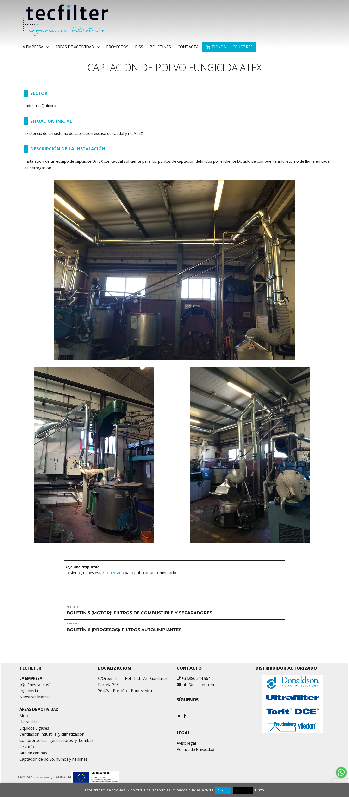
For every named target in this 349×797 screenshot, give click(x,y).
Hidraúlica (28, 722)
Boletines (160, 47)
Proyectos (117, 47)
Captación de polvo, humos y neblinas (53, 759)
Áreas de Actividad (74, 47)
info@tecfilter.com (197, 684)
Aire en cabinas (33, 753)
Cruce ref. (243, 47)
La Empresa (31, 47)
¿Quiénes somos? (35, 684)
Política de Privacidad (195, 749)
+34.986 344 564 (195, 678)
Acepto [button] (223, 790)
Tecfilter (24, 777)
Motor (25, 715)
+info (259, 790)
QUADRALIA (60, 777)
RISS (139, 47)
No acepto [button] (243, 790)
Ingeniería (28, 690)
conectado (114, 572)
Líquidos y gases (34, 728)
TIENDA (219, 47)
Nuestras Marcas (34, 697)
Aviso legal (186, 743)
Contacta (188, 47)
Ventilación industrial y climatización (51, 734)
